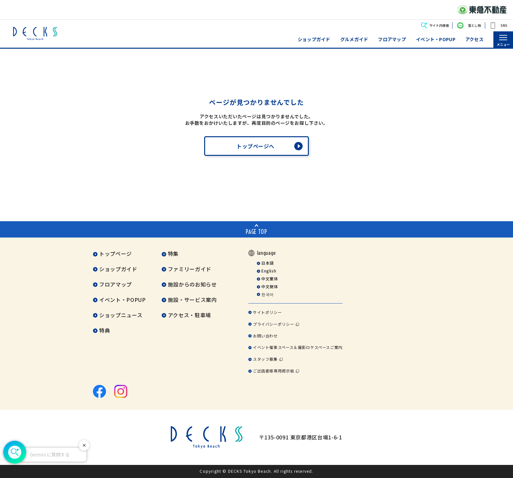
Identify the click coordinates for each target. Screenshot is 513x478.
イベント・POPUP (435, 39)
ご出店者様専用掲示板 (273, 370)
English (268, 270)
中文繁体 (269, 278)
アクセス (474, 39)
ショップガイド (314, 39)
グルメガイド (354, 39)
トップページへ (255, 146)
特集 (173, 253)
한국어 (267, 294)
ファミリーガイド (189, 269)
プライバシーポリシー (273, 324)
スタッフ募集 (265, 359)
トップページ (115, 253)
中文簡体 (269, 286)
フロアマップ (392, 39)
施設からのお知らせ (192, 284)
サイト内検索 (439, 25)
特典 (104, 330)
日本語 (267, 263)
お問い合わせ (265, 335)
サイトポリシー (267, 312)
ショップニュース (120, 315)
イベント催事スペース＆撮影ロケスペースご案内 (298, 347)
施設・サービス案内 (192, 300)
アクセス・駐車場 (189, 315)
